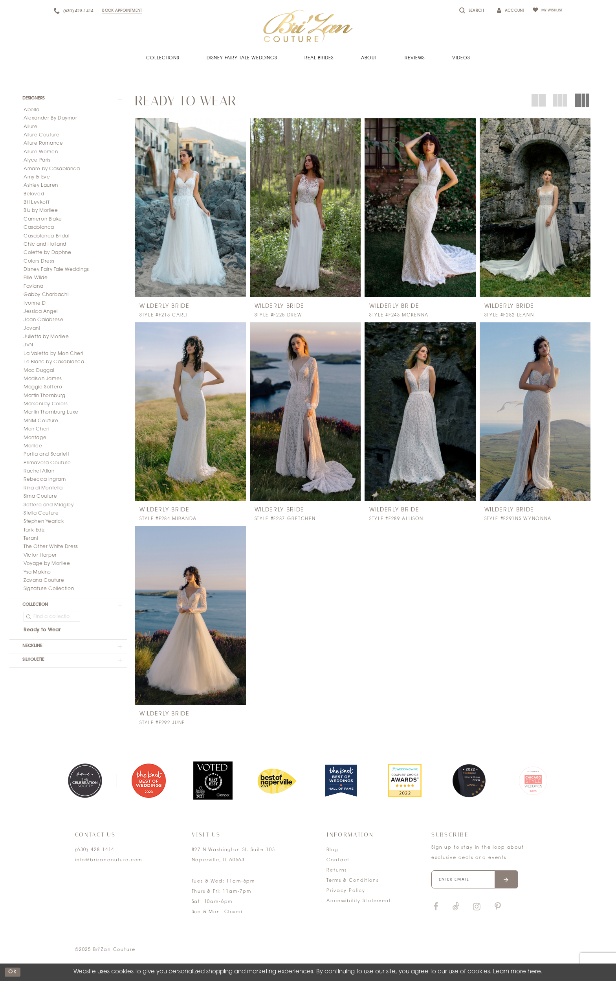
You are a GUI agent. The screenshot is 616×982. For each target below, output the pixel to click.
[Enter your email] (479, 882)
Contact (338, 861)
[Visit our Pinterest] (497, 910)
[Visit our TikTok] (456, 910)
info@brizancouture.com (108, 861)
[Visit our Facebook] (435, 910)
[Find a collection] (52, 620)
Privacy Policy (345, 892)
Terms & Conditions (352, 882)
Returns (336, 872)
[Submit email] (514, 882)
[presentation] (190, 207)
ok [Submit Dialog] (14, 973)
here (534, 973)
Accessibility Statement (358, 902)
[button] (68, 99)
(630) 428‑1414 (94, 851)
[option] (85, 782)
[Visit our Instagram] (476, 910)
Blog (332, 851)
